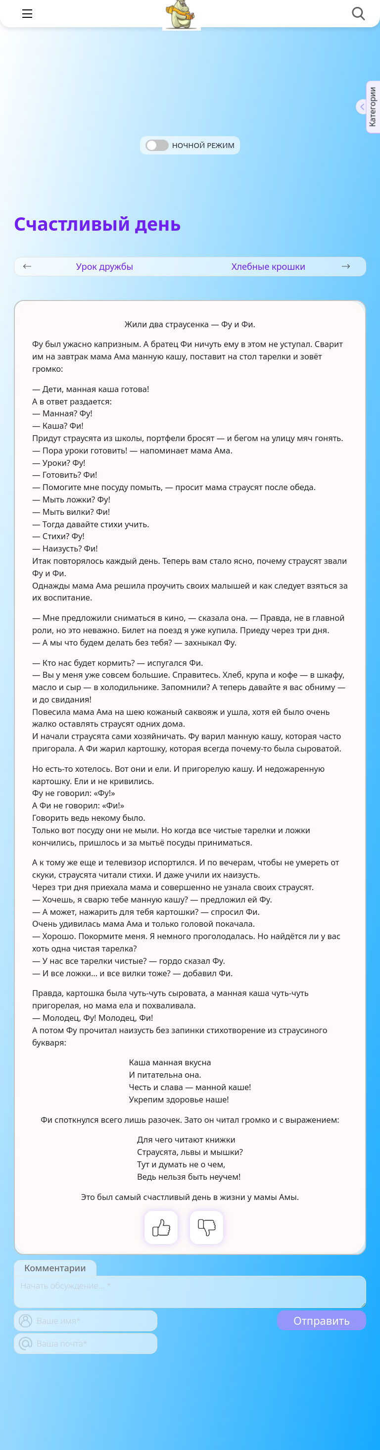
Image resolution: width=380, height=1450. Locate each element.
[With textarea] (190, 1292)
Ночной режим (203, 145)
